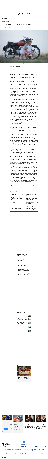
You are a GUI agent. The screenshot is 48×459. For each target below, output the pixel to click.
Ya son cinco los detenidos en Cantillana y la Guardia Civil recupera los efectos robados (17, 209)
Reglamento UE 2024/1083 (40, 449)
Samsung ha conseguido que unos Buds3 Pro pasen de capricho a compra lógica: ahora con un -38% (18, 425)
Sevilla (5, 21)
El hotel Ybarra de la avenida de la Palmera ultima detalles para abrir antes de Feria (16, 198)
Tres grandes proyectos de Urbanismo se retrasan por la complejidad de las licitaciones (31, 206)
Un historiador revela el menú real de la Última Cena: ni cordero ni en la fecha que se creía (23, 379)
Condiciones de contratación (18, 450)
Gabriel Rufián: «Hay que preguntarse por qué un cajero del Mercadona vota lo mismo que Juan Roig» (30, 425)
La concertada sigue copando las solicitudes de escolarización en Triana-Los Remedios (31, 198)
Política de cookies (24, 449)
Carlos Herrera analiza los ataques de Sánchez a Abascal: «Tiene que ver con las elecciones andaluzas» (41, 425)
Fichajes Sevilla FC (8, 454)
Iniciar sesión (45, 14)
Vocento (5, 449)
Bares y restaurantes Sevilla (28, 453)
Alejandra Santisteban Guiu (17, 429)
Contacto (13, 449)
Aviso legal (35, 449)
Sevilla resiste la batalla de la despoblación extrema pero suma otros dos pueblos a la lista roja (31, 209)
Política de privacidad (18, 449)
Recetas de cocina (35, 453)
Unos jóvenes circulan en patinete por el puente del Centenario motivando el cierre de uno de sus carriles (32, 195)
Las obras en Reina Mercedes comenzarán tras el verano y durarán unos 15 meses (16, 206)
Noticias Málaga (22, 453)
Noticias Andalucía (6, 453)
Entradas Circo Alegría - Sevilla (5, 423)
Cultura (4, 19)
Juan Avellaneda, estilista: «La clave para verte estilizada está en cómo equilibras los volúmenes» (24, 270)
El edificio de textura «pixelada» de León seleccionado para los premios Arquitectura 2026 (22, 324)
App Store (38, 446)
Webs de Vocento (43, 457)
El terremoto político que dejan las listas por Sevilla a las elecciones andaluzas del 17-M (16, 202)
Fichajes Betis (18, 454)
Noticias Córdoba (17, 453)
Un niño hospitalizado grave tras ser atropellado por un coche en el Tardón (17, 195)
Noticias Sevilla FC (41, 453)
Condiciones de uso (30, 449)
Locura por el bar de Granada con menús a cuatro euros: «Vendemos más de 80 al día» (22, 331)
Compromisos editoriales (25, 450)
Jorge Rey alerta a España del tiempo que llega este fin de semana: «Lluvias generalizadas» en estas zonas (24, 273)
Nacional (23, 15)
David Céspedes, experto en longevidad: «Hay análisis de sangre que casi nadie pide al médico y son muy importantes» (24, 259)
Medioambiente (32, 450)
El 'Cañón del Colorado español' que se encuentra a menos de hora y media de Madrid (24, 263)
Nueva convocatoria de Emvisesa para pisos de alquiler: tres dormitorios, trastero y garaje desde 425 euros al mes (32, 202)
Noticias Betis (13, 454)
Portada (3, 21)
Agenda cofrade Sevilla (33, 454)
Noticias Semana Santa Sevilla (25, 454)
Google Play (44, 446)
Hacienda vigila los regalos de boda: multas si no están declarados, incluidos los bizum (22, 320)
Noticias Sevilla (12, 453)
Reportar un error (35, 185)
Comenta (13, 185)
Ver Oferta (8, 429)
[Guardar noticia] (6, 27)
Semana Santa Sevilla (39, 454)
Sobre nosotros (9, 449)
